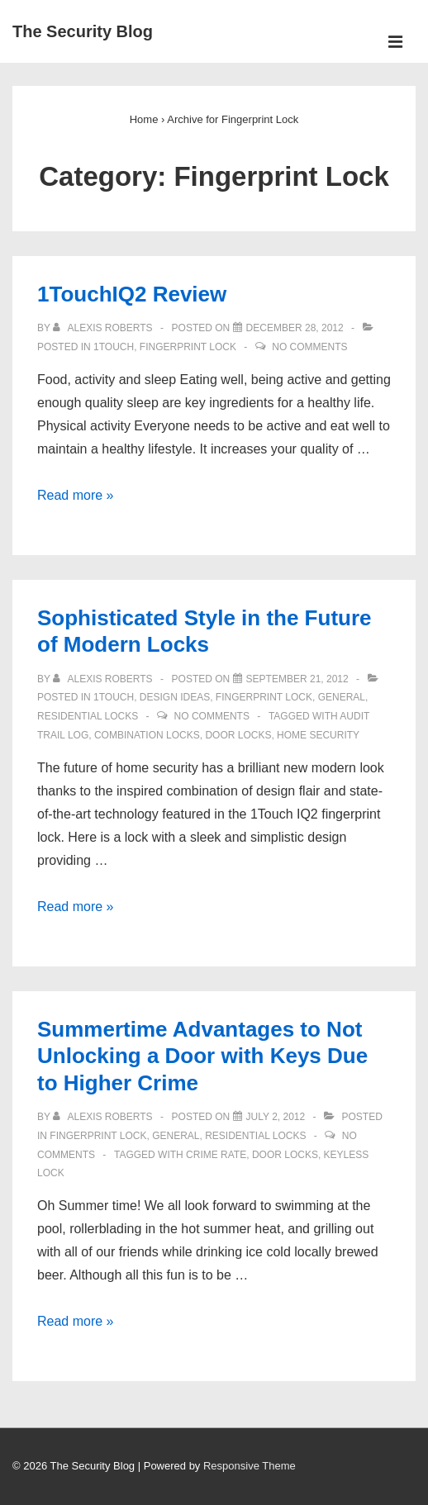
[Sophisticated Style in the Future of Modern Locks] (297, 679)
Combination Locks (147, 735)
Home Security (318, 735)
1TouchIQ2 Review (131, 294)
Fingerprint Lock (188, 347)
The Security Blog (82, 31)
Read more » (75, 495)
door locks (238, 735)
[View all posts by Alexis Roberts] (104, 328)
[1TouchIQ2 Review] (295, 328)
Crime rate (216, 1155)
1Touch (113, 347)
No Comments (309, 347)
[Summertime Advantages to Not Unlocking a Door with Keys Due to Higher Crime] (276, 1117)
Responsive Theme (249, 1466)
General (341, 697)
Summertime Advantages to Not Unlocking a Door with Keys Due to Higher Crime (202, 1056)
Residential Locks (87, 716)
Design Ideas (175, 697)
